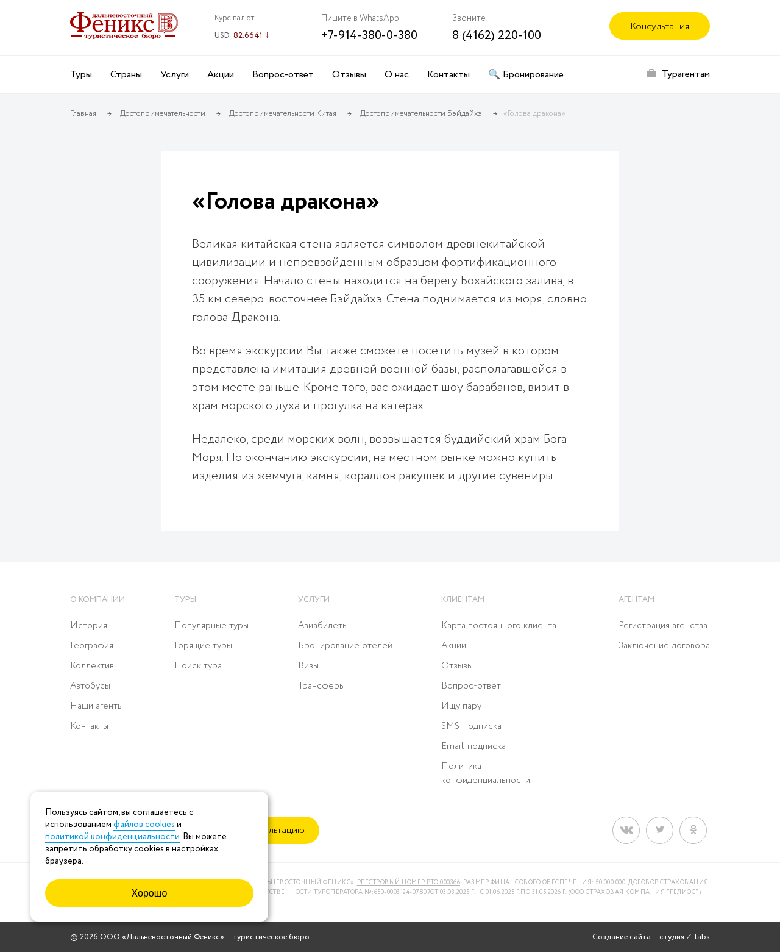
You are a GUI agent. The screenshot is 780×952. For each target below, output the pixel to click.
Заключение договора (664, 646)
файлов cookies (144, 824)
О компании (97, 600)
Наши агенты (96, 706)
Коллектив (92, 666)
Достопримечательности (162, 114)
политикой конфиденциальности (112, 837)
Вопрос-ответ (283, 75)
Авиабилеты (323, 625)
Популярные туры (211, 625)
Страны (126, 75)
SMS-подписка (471, 726)
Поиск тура (198, 666)
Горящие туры (203, 646)
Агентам (636, 600)
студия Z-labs (684, 937)
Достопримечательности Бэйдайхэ (421, 114)
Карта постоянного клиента (498, 625)
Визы (308, 666)
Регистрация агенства (663, 625)
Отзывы (349, 75)
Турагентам (686, 74)
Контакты (448, 75)
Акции (220, 75)
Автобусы (90, 686)
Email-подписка (473, 746)
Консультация (659, 27)
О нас (397, 75)
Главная (83, 114)
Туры (81, 75)
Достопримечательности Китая (282, 114)
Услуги (174, 75)
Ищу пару (461, 706)
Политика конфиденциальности (485, 773)
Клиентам (462, 600)
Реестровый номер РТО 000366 (409, 882)
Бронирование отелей (345, 646)
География (91, 646)
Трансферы (321, 686)
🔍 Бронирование (526, 75)
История (88, 625)
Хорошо (150, 893)
